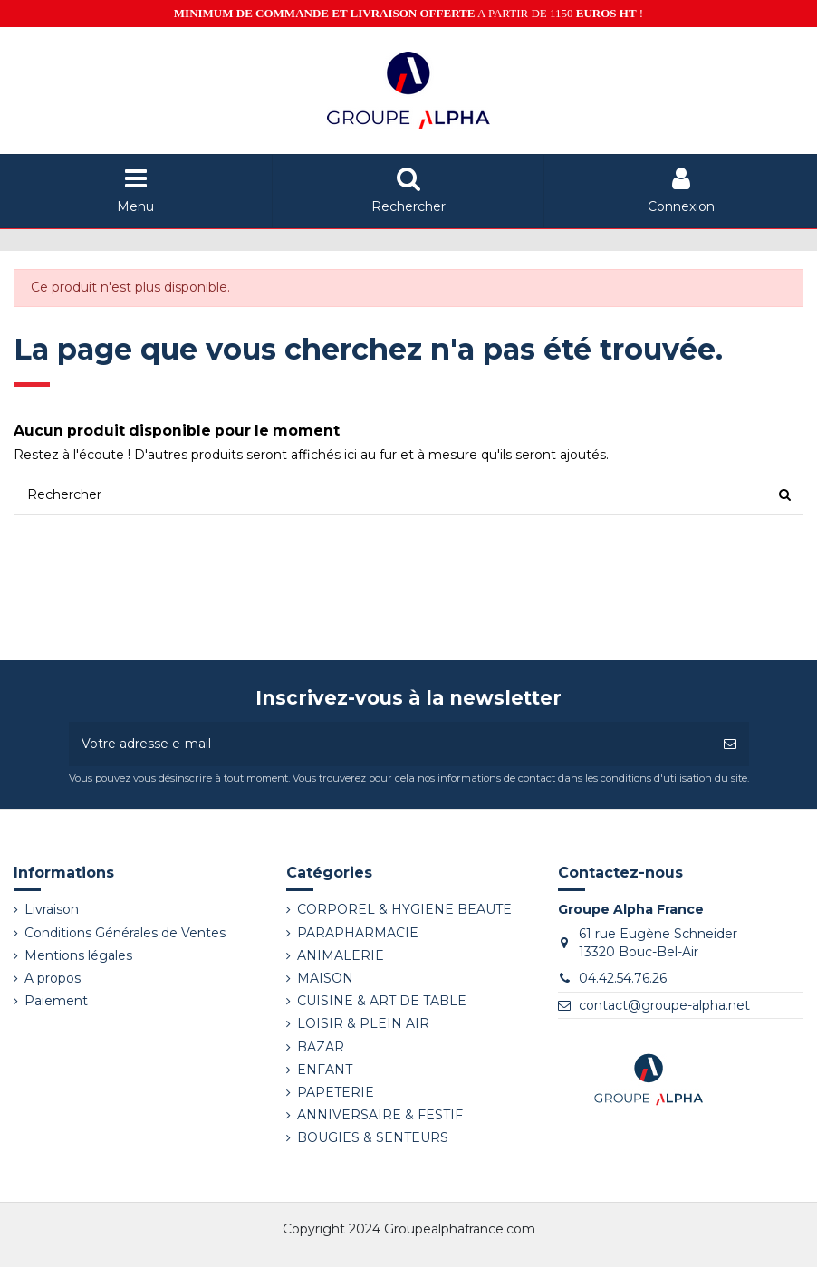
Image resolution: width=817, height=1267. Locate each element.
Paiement (56, 1001)
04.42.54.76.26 (623, 978)
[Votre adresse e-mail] (390, 744)
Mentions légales (78, 955)
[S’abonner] (730, 744)
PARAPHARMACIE (357, 933)
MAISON (325, 978)
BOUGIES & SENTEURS (372, 1137)
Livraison (51, 909)
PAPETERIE (335, 1092)
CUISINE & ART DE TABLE (381, 1001)
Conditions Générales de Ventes (125, 933)
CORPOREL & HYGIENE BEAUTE (404, 909)
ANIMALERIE (340, 955)
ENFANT (324, 1069)
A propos (52, 978)
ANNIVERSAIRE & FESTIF (380, 1115)
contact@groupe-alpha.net (664, 1005)
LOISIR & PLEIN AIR (363, 1023)
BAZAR (320, 1047)
